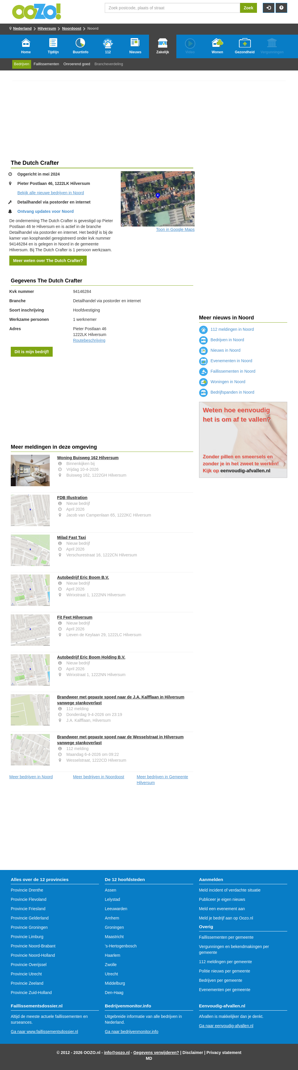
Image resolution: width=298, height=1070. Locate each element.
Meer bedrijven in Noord (31, 776)
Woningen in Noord (222, 381)
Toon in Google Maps (175, 229)
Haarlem (112, 955)
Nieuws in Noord (220, 350)
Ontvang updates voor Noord (45, 211)
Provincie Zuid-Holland (31, 992)
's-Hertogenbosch (120, 946)
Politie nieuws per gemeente (224, 971)
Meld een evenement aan (222, 908)
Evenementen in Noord (225, 360)
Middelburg (115, 983)
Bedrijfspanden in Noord (226, 392)
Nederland (22, 28)
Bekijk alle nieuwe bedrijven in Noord (50, 192)
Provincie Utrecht (26, 974)
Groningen (114, 927)
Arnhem (112, 918)
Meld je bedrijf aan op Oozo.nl (226, 918)
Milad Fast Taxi (71, 537)
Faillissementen (46, 64)
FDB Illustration (72, 497)
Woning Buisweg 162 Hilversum (87, 457)
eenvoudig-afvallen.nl (245, 470)
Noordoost (71, 28)
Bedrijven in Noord (221, 339)
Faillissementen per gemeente (226, 937)
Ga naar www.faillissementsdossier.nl (44, 1031)
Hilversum (47, 28)
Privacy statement (224, 1052)
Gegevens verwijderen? (156, 1052)
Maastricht (114, 936)
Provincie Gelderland (30, 918)
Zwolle (110, 964)
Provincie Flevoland (28, 899)
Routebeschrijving (89, 340)
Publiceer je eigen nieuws (222, 899)
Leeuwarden (116, 908)
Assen (110, 890)
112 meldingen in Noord (226, 329)
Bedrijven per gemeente (220, 980)
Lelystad (112, 899)
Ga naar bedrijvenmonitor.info (131, 1031)
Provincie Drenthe (27, 890)
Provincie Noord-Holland (33, 955)
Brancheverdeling (109, 64)
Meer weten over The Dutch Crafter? (48, 260)
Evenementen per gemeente (225, 989)
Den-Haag (114, 992)
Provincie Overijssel (29, 964)
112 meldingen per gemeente (225, 961)
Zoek (248, 8)
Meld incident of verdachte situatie (230, 890)
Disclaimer (192, 1052)
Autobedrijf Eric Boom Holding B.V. (91, 657)
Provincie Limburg (27, 936)
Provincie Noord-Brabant (33, 946)
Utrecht (111, 974)
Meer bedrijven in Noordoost (98, 776)
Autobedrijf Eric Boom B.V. (83, 577)
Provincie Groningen (29, 927)
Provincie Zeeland (27, 983)
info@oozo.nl (117, 1052)
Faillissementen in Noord (227, 371)
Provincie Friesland (28, 908)
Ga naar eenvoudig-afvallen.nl (226, 1025)
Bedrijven (21, 64)
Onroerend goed (76, 64)
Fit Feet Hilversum (74, 617)
